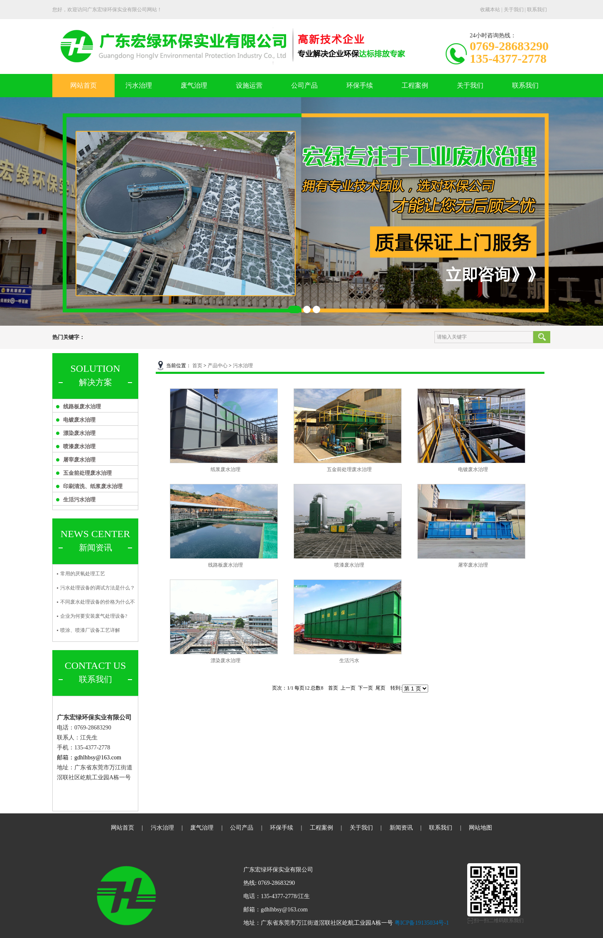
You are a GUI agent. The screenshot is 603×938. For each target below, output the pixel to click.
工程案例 (415, 85)
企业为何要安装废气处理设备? (93, 616)
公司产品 (304, 85)
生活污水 (349, 660)
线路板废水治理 (82, 406)
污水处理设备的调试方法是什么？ (97, 588)
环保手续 (359, 85)
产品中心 (218, 365)
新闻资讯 (401, 828)
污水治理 (138, 85)
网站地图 (480, 828)
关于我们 (514, 9)
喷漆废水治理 (79, 446)
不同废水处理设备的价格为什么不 (97, 602)
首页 (197, 365)
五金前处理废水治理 (87, 473)
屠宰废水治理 (79, 460)
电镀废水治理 (79, 420)
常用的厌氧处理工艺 (82, 574)
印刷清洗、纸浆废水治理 (93, 486)
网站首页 (83, 85)
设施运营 (249, 85)
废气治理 (194, 85)
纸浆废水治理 (225, 469)
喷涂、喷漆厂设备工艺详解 (90, 630)
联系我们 (537, 9)
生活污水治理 (79, 499)
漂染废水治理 (79, 433)
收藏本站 (490, 9)
